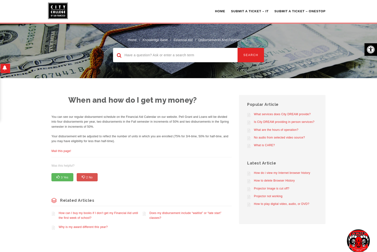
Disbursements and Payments (221, 40)
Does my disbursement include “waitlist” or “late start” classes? (185, 215)
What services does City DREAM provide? (282, 114)
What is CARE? (264, 145)
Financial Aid (183, 40)
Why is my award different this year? (83, 227)
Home (220, 11)
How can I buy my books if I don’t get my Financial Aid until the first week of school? (98, 215)
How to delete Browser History (274, 180)
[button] (370, 49)
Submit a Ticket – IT (250, 11)
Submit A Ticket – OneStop (300, 11)
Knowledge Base (155, 40)
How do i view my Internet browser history (282, 173)
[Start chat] (358, 240)
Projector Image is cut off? (271, 188)
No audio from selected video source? (279, 137)
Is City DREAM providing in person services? (284, 122)
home (132, 40)
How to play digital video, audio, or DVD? (281, 204)
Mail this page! (61, 151)
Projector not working (268, 196)
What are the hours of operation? (276, 130)
